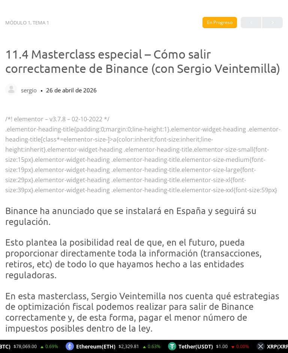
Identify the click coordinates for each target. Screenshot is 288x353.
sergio (29, 90)
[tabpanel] (144, 224)
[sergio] (11, 90)
